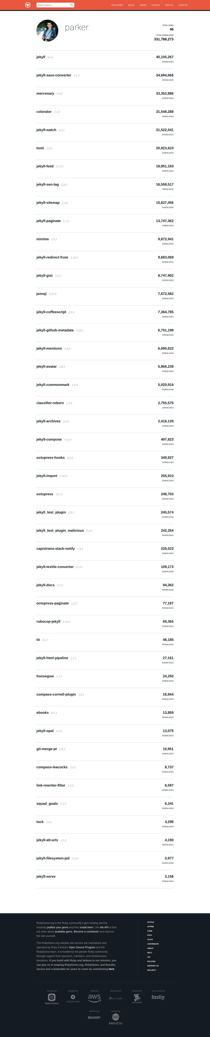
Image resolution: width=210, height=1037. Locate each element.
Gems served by (158, 991)
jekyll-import (51, 476)
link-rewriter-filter (55, 785)
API (148, 957)
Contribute (153, 944)
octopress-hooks (54, 458)
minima (46, 239)
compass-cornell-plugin (60, 694)
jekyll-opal (49, 731)
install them (86, 927)
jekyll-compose (53, 439)
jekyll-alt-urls (51, 840)
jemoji (46, 294)
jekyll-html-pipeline (56, 658)
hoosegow (49, 676)
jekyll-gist (48, 275)
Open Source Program (82, 947)
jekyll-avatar (50, 366)
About (150, 948)
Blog (131, 5)
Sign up (183, 5)
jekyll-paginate (52, 221)
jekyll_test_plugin (55, 512)
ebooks (46, 713)
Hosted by (95, 991)
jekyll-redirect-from (57, 257)
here (111, 969)
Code (149, 931)
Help (149, 953)
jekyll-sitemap (52, 203)
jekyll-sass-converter (58, 75)
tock (44, 822)
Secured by (116, 1011)
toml (44, 148)
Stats (150, 940)
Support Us (153, 966)
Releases (117, 5)
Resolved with (116, 991)
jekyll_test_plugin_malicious (64, 530)
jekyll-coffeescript (55, 312)
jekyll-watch (50, 130)
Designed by (73, 991)
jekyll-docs (49, 585)
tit (42, 640)
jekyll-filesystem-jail (57, 858)
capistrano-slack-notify (59, 549)
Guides (156, 5)
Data (149, 935)
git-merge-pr (50, 749)
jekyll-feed (49, 166)
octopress (49, 494)
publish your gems (57, 927)
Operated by (52, 992)
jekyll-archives (52, 421)
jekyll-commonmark (57, 385)
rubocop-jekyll (53, 621)
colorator (48, 112)
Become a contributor (86, 931)
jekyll (45, 57)
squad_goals (51, 803)
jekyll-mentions (53, 348)
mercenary (49, 93)
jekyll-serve (46, 876)
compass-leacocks (56, 767)
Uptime (150, 927)
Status (150, 922)
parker (77, 27)
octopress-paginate (56, 603)
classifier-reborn (54, 403)
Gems (143, 5)
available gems (63, 931)
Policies (151, 961)
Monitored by (138, 991)
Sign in (169, 5)
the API (104, 927)
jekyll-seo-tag (51, 184)
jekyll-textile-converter (59, 567)
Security (151, 970)
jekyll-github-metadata (59, 330)
